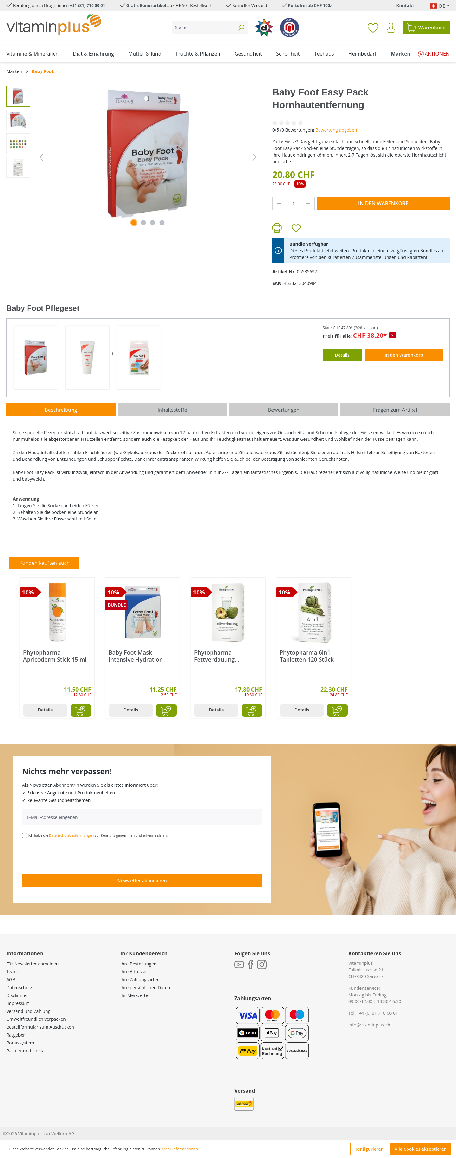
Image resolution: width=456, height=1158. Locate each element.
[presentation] (70, 855)
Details (45, 710)
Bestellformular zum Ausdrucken (40, 1027)
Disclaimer (17, 995)
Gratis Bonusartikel (146, 5)
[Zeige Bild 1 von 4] (133, 222)
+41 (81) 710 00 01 (87, 5)
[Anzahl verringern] (279, 203)
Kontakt (405, 6)
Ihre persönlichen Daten (145, 987)
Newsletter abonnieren (142, 881)
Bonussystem (20, 1043)
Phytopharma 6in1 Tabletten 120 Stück (307, 656)
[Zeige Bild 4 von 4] (162, 222)
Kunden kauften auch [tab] (44, 562)
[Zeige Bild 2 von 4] (143, 222)
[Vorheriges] (41, 157)
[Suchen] (241, 27)
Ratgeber (15, 1035)
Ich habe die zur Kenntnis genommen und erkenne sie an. (98, 835)
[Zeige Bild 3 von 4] (152, 222)
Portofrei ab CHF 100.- (310, 5)
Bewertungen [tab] (284, 409)
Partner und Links (24, 1051)
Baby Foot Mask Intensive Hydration (136, 656)
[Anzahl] (293, 203)
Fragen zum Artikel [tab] (395, 409)
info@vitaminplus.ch (369, 1025)
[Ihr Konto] (391, 28)
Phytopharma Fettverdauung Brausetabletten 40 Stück (220, 656)
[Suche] (203, 27)
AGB (10, 979)
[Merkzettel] (373, 27)
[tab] (61, 409)
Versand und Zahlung (28, 1011)
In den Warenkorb (383, 203)
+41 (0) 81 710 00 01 (377, 1013)
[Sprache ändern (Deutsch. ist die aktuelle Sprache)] (440, 6)
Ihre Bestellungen (138, 964)
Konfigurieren (369, 1149)
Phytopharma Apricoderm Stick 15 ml (54, 656)
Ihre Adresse (133, 972)
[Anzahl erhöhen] (308, 203)
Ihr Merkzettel (134, 995)
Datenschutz (19, 987)
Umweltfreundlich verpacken (36, 1019)
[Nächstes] (254, 157)
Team (12, 972)
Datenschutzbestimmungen (71, 835)
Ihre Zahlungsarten (140, 979)
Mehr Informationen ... (182, 1149)
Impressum (18, 1003)
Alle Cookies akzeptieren (421, 1149)
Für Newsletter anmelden (32, 964)
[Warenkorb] (426, 27)
